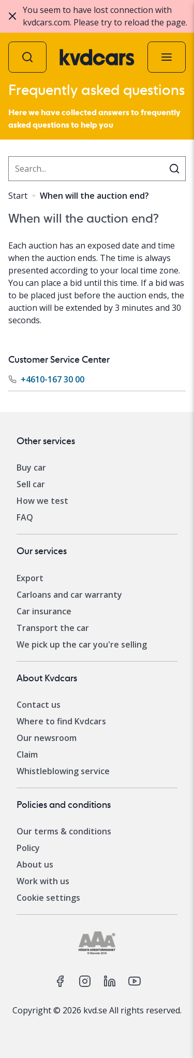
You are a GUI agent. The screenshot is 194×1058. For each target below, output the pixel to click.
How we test (42, 500)
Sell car (31, 484)
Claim (27, 754)
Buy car (31, 467)
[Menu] (166, 57)
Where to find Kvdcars (61, 721)
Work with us (43, 881)
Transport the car (53, 628)
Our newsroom (47, 738)
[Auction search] (27, 57)
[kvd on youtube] (134, 981)
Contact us (39, 704)
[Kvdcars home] (97, 57)
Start (17, 195)
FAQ (25, 517)
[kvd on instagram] (85, 981)
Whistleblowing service (63, 771)
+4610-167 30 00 (52, 379)
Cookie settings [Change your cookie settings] (48, 897)
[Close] (12, 16)
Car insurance (44, 611)
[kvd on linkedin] (109, 981)
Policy (28, 848)
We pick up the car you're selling (82, 644)
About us (35, 864)
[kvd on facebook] (60, 981)
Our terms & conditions (64, 831)
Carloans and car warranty (69, 594)
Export (30, 578)
